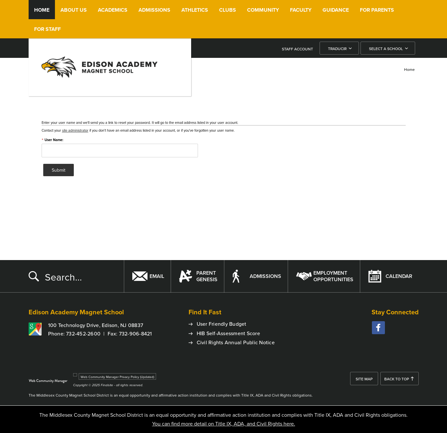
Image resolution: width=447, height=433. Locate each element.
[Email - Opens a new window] (147, 276)
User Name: (52, 140)
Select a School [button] (386, 48)
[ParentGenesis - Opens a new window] (197, 276)
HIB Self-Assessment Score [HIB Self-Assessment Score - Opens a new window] (228, 333)
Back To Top (396, 379)
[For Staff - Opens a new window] (47, 28)
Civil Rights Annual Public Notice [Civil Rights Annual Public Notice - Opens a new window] (236, 342)
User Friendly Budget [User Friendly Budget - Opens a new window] (221, 323)
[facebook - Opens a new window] (378, 327)
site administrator (75, 130)
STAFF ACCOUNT (297, 49)
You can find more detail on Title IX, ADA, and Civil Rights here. (223, 423)
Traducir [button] (337, 48)
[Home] (42, 9)
